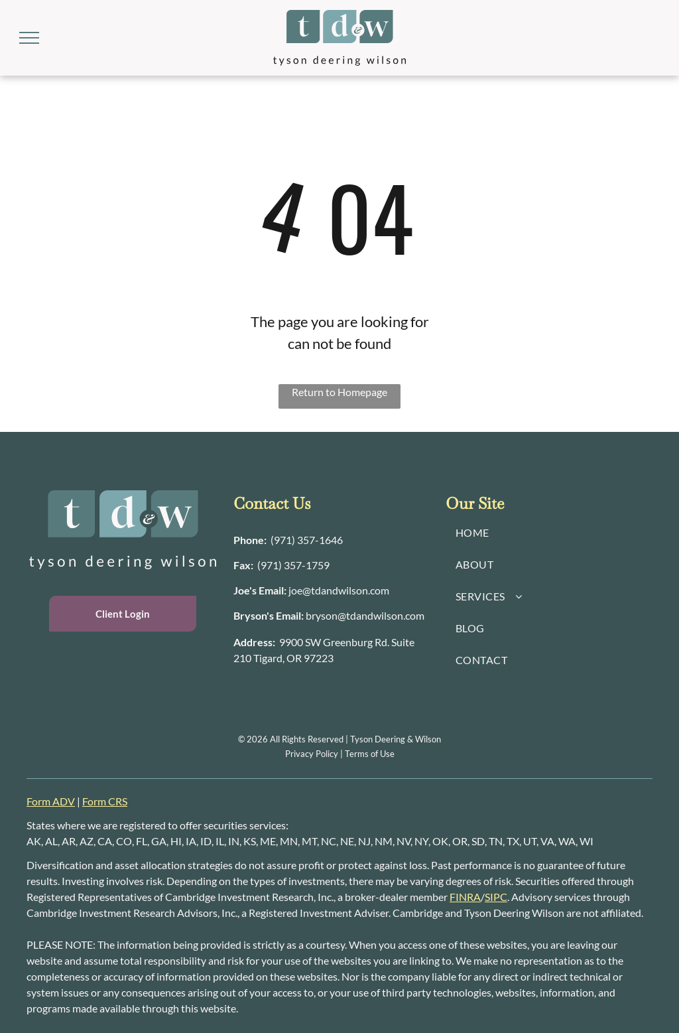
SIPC (496, 896)
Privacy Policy (311, 753)
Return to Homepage (339, 391)
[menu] (29, 38)
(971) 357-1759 (293, 565)
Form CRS (104, 801)
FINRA (465, 896)
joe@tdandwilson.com (338, 590)
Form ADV (51, 801)
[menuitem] (552, 533)
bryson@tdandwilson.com (365, 615)
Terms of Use (370, 753)
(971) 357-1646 (307, 539)
